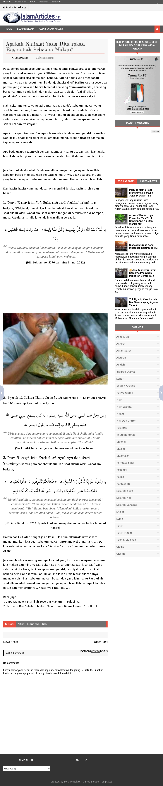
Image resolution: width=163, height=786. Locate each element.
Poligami (121, 470)
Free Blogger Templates (98, 781)
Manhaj (121, 442)
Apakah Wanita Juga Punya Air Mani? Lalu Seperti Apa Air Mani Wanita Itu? (141, 219)
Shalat (120, 512)
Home (8, 28)
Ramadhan (123, 483)
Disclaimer (43, 2)
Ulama (120, 546)
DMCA (32, 2)
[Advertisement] (55, 289)
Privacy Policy (20, 2)
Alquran (121, 357)
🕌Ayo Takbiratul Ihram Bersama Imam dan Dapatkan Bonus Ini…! (142, 272)
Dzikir (120, 379)
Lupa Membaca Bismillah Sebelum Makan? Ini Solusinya (43, 601)
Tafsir (119, 526)
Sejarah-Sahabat (126, 505)
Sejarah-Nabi (124, 498)
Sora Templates (73, 781)
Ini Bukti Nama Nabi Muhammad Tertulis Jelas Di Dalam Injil (141, 192)
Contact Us (56, 2)
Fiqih (44, 624)
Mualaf (120, 449)
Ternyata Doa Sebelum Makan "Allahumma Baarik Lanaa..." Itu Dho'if (51, 606)
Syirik (119, 519)
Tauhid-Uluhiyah (126, 540)
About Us (7, 2)
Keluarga (121, 427)
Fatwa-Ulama (124, 393)
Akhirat (120, 343)
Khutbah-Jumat (125, 435)
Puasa (120, 476)
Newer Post (10, 642)
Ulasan (120, 553)
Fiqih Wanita (124, 406)
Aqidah (120, 364)
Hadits (120, 413)
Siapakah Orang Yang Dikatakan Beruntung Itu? (143, 246)
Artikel (21, 624)
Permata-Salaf (125, 463)
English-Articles (125, 386)
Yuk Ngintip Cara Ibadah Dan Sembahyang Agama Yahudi (143, 302)
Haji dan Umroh (126, 420)
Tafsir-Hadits (124, 533)
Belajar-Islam (25, 28)
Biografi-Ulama (125, 372)
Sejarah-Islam (124, 490)
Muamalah (122, 456)
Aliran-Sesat (123, 350)
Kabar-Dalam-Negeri (50, 28)
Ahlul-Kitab (123, 336)
